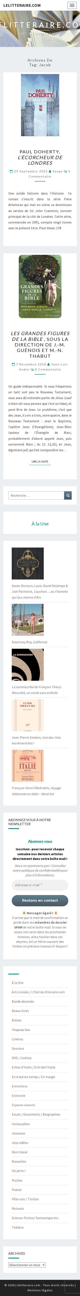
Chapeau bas (21, 1030)
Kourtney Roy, (29, 642)
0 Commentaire (48, 369)
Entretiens (20, 1086)
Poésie (17, 1190)
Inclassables (21, 1124)
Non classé (20, 1152)
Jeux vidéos (20, 1142)
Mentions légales (40, 1290)
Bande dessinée (23, 1001)
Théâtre (18, 1227)
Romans (18, 1208)
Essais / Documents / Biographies (36, 1114)
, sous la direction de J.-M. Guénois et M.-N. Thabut (40, 344)
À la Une (17, 982)
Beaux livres (20, 1011)
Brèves (17, 1020)
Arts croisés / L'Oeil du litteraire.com (38, 992)
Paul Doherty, (40, 157)
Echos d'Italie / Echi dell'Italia (33, 1067)
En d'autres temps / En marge (33, 1077)
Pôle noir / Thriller (25, 1199)
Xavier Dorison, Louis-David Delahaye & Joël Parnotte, (40, 591)
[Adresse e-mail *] (40, 885)
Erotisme (18, 1095)
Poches (17, 1180)
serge (58, 171)
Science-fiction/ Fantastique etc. (35, 1218)
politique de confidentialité (40, 870)
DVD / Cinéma (21, 1058)
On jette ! (18, 1171)
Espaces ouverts (23, 1105)
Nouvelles (19, 1161)
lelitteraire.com (22, 5)
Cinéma (17, 1039)
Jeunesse (18, 1133)
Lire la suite (41, 461)
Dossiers (18, 1048)
